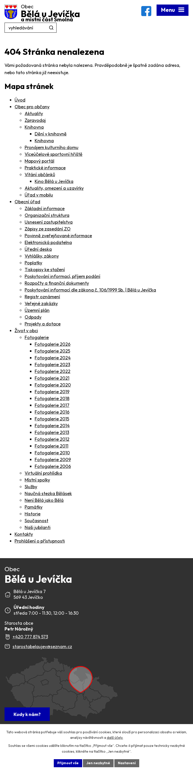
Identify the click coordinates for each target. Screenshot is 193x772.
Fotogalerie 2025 (52, 351)
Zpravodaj (35, 120)
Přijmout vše (68, 763)
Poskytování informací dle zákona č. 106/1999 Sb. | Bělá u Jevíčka (90, 290)
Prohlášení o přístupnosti (40, 541)
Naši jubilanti (38, 527)
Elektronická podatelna (48, 242)
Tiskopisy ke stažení (45, 269)
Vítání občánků (40, 174)
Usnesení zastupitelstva (49, 222)
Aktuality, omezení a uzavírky (54, 188)
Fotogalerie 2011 (51, 446)
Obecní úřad (27, 202)
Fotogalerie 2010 (52, 453)
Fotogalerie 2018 (52, 398)
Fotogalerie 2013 (52, 432)
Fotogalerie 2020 (53, 385)
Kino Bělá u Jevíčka (54, 181)
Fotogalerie (37, 337)
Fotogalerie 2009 (53, 459)
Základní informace (45, 208)
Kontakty (24, 534)
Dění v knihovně (51, 134)
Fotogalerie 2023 (52, 364)
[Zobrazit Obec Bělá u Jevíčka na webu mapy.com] (61, 688)
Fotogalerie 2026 (52, 344)
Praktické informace (45, 168)
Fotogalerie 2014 (52, 425)
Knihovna (34, 127)
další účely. (115, 738)
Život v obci (26, 330)
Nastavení (127, 763)
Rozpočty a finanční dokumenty (57, 283)
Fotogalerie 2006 (53, 466)
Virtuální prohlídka (43, 473)
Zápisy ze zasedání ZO (48, 229)
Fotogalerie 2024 (53, 358)
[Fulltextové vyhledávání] (31, 28)
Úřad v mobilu (39, 195)
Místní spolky (37, 480)
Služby (31, 487)
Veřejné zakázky (41, 303)
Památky (33, 507)
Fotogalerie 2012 (52, 439)
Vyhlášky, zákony (42, 256)
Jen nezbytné (98, 763)
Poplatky (33, 263)
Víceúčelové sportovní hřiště (53, 154)
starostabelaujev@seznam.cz (42, 646)
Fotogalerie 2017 (52, 405)
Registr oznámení (42, 297)
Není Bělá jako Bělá (44, 500)
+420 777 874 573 (30, 637)
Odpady (33, 317)
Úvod (20, 100)
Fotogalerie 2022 (52, 371)
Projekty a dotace (43, 324)
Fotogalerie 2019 (52, 392)
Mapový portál (39, 161)
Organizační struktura (47, 215)
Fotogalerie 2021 (52, 378)
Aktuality (34, 113)
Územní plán (37, 310)
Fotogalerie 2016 (52, 412)
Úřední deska (38, 249)
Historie (32, 514)
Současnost (36, 520)
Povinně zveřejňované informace (58, 235)
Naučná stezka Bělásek (48, 493)
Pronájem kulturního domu (51, 147)
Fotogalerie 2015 (52, 419)
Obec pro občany (32, 107)
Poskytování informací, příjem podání (62, 276)
